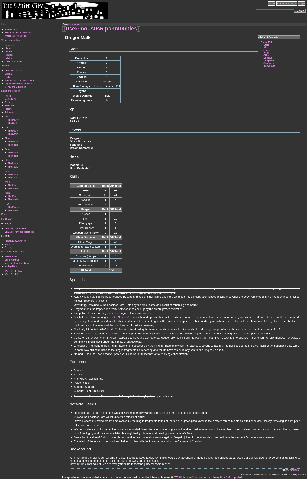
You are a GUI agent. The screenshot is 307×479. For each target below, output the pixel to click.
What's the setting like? (16, 36)
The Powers (14, 120)
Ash (7, 116)
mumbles (76, 24)
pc (286, 470)
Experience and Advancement (19, 83)
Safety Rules (11, 256)
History (8, 48)
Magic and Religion (10, 91)
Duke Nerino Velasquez (125, 317)
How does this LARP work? (18, 33)
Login (301, 3)
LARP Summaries (13, 61)
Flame (8, 204)
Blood (7, 127)
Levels (267, 50)
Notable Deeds (271, 63)
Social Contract (12, 260)
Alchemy (9, 102)
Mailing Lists (11, 266)
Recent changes (286, 3)
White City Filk (12, 274)
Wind (7, 182)
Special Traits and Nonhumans (19, 80)
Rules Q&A (6, 219)
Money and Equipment (15, 87)
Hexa (266, 53)
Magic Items (10, 99)
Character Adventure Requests (20, 232)
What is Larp (11, 29)
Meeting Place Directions (17, 263)
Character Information (15, 228)
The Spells (13, 123)
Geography (10, 45)
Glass (7, 160)
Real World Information (12, 251)
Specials (268, 58)
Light (7, 171)
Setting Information (10, 40)
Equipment (269, 60)
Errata (4, 214)
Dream (8, 149)
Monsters (9, 244)
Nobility (8, 58)
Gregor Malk (267, 42)
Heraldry (9, 55)
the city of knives (119, 325)
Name (7, 193)
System (5, 65)
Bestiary (9, 247)
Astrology (9, 112)
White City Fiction (13, 271)
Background (270, 66)
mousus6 (295, 470)
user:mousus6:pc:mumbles (101, 29)
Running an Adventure (15, 241)
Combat (8, 74)
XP (265, 47)
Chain (7, 138)
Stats (266, 45)
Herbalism (9, 105)
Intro (3, 24)
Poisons (8, 109)
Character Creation (14, 70)
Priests (8, 96)
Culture (8, 52)
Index (271, 3)
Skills (266, 55)
